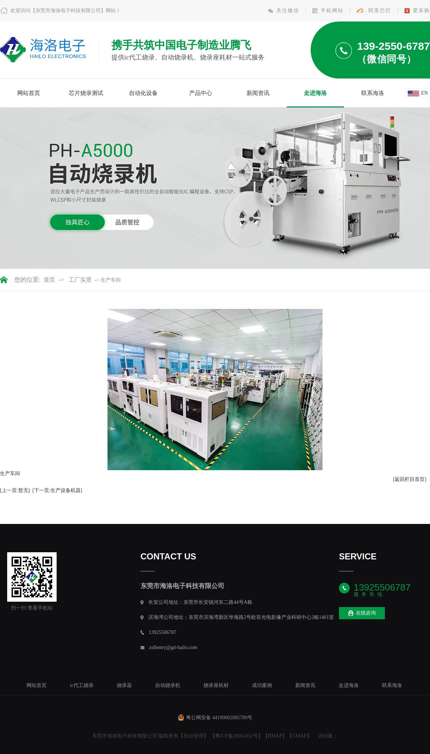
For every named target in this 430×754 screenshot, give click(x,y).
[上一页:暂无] (15, 490)
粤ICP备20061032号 (236, 736)
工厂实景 (80, 280)
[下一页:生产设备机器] (57, 490)
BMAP (275, 736)
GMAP (299, 736)
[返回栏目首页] (409, 479)
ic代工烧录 (82, 685)
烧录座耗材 (216, 685)
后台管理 (193, 736)
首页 (49, 280)
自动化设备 (143, 93)
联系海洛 (372, 93)
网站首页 (28, 93)
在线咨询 (362, 613)
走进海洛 (315, 93)
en (424, 93)
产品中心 (200, 93)
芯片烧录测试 (86, 93)
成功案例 (262, 685)
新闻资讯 (258, 93)
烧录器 (124, 685)
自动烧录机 (167, 685)
